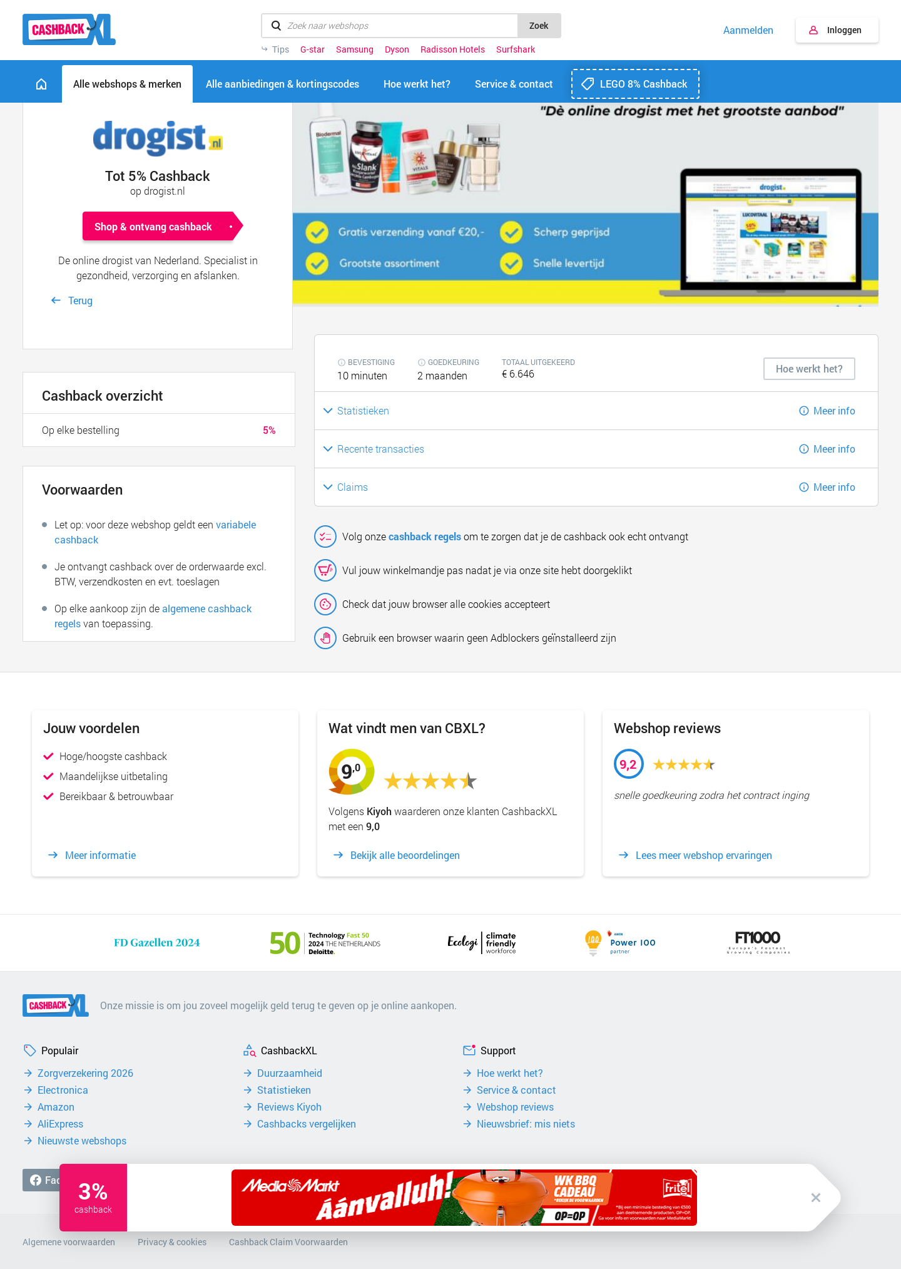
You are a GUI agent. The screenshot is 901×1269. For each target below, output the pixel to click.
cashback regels (425, 536)
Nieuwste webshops (82, 1140)
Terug (80, 300)
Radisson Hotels (452, 49)
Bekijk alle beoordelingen (405, 855)
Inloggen (844, 30)
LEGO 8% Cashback (643, 83)
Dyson (397, 49)
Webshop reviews (515, 1106)
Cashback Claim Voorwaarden (288, 1242)
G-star (312, 49)
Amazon (56, 1106)
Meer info (834, 410)
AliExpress (60, 1123)
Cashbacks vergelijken (306, 1123)
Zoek (538, 25)
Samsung (355, 49)
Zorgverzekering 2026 (85, 1073)
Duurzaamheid (289, 1073)
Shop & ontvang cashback (153, 226)
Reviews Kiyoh (289, 1106)
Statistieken (284, 1090)
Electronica (63, 1090)
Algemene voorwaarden (69, 1242)
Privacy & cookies (172, 1242)
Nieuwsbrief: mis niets (526, 1123)
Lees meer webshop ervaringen (704, 855)
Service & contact (516, 1090)
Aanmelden (748, 30)
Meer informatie (100, 855)
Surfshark (515, 49)
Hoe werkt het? (510, 1073)
